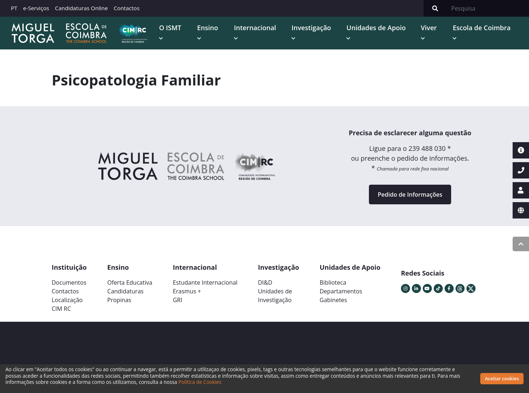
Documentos (69, 282)
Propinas (119, 300)
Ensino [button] (207, 27)
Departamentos (341, 291)
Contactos (126, 8)
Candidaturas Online (81, 8)
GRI (177, 300)
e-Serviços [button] (36, 8)
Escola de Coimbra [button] (481, 27)
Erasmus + (187, 291)
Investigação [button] (311, 27)
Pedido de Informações (410, 194)
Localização (67, 300)
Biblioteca (333, 282)
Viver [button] (429, 27)
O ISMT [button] (169, 27)
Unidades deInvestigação (275, 295)
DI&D (265, 282)
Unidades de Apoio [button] (375, 27)
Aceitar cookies (502, 378)
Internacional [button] (254, 27)
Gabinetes (333, 300)
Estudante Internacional (205, 282)
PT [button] (14, 8)
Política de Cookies (199, 381)
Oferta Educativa (129, 282)
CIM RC (61, 308)
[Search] (488, 8)
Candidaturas (125, 291)
